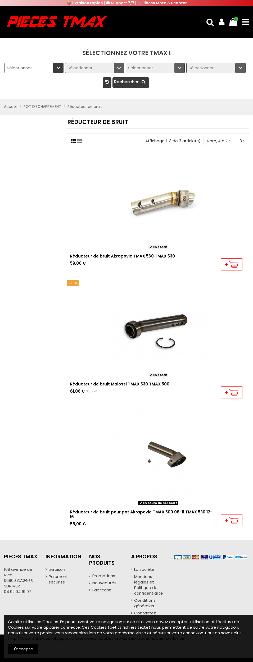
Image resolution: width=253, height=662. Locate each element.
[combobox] (34, 68)
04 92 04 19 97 (17, 591)
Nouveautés (104, 583)
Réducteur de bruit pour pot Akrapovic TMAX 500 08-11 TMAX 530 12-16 (141, 514)
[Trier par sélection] (219, 141)
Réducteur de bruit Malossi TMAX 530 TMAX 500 (119, 384)
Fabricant (101, 590)
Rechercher (130, 82)
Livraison (57, 569)
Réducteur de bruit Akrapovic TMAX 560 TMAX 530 (122, 256)
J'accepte (23, 649)
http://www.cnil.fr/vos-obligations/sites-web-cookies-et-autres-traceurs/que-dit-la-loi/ (96, 638)
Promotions (103, 575)
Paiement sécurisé (58, 579)
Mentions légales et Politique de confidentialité (148, 585)
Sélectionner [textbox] (19, 68)
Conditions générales (145, 603)
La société (144, 569)
